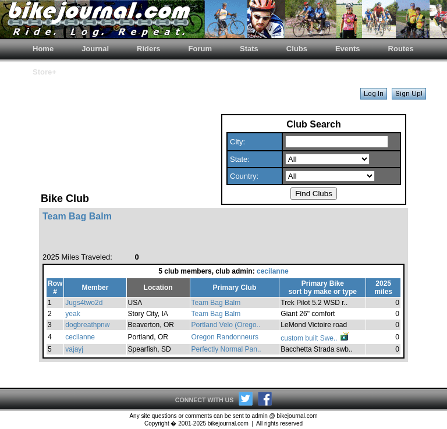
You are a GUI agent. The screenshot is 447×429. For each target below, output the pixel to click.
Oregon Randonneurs (224, 337)
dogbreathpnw (87, 325)
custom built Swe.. (315, 338)
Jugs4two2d (83, 303)
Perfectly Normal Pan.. (226, 349)
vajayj (74, 349)
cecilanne (273, 271)
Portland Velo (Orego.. (226, 325)
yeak (72, 314)
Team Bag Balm (216, 303)
